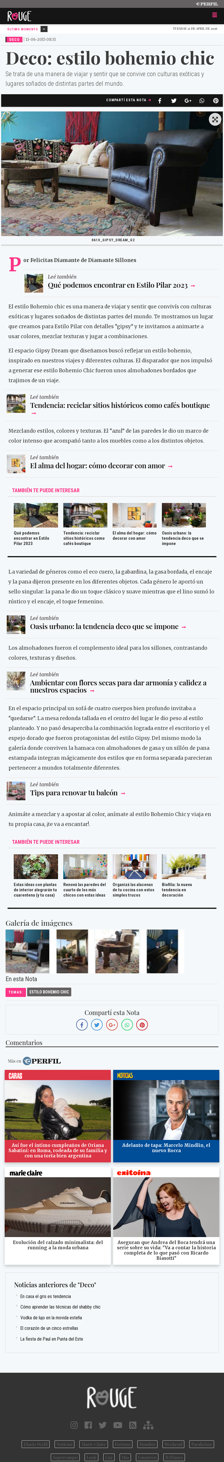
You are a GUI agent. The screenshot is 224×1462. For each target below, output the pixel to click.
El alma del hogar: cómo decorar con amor (97, 465)
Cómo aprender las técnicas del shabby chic (60, 1307)
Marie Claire (93, 1444)
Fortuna (123, 1444)
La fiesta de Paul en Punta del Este (51, 1339)
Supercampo (65, 1457)
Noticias (64, 1444)
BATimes (174, 1457)
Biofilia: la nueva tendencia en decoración (177, 890)
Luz (109, 1457)
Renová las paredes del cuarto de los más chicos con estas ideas (84, 890)
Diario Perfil (36, 1444)
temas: (15, 992)
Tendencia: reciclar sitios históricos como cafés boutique (120, 405)
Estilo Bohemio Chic (49, 992)
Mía (125, 1457)
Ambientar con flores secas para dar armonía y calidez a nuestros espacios (118, 685)
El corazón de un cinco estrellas (49, 1328)
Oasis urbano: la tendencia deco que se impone (183, 538)
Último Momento (27, 29)
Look (91, 1457)
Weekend (173, 1444)
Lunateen (147, 1457)
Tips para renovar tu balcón (74, 792)
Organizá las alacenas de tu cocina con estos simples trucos (133, 890)
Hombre (147, 1444)
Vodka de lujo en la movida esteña (51, 1317)
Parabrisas (201, 1444)
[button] (215, 119)
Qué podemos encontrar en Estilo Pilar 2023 (118, 284)
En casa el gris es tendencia (45, 1296)
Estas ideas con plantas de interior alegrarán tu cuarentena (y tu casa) (35, 890)
